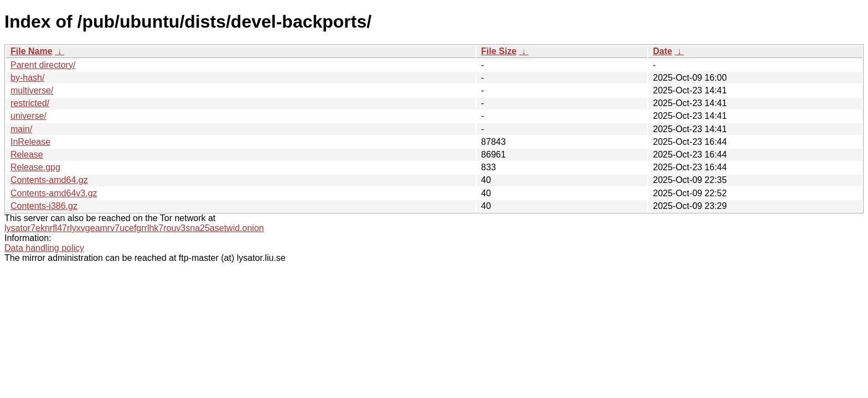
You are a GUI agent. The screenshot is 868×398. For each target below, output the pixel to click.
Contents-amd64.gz (49, 180)
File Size (498, 51)
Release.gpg (35, 167)
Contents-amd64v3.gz (54, 193)
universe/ (28, 116)
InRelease (30, 141)
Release (27, 154)
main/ (21, 129)
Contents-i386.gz (44, 206)
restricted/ (30, 103)
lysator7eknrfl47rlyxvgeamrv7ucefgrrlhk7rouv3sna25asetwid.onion (134, 228)
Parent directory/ (43, 65)
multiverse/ (32, 90)
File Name (32, 51)
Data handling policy (44, 248)
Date (662, 51)
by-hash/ (27, 77)
